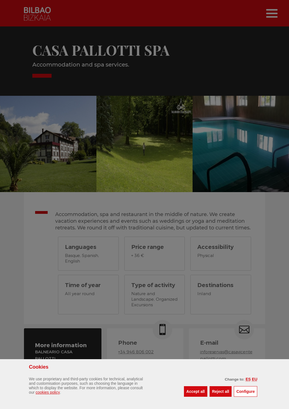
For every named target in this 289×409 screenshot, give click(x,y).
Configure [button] (246, 391)
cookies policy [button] (48, 392)
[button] (248, 379)
